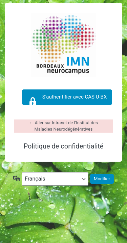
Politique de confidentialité (64, 146)
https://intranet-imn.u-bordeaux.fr (63, 45)
